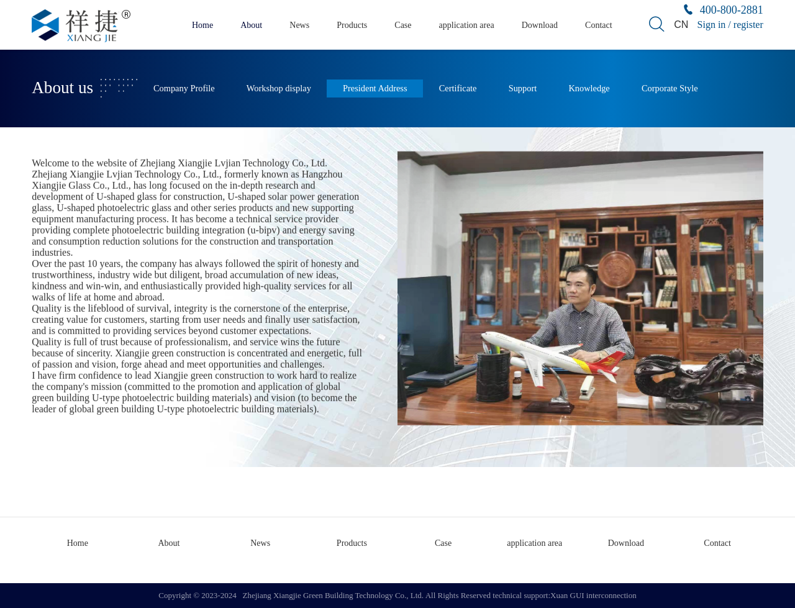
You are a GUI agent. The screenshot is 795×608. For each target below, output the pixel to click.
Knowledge (588, 88)
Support (523, 88)
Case (402, 25)
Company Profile (184, 88)
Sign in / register (730, 24)
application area (466, 25)
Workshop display (279, 88)
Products (352, 25)
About (251, 25)
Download (540, 25)
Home (202, 25)
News (299, 25)
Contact (598, 25)
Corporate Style (670, 88)
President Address (375, 88)
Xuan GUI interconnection (593, 595)
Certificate (458, 88)
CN (681, 24)
